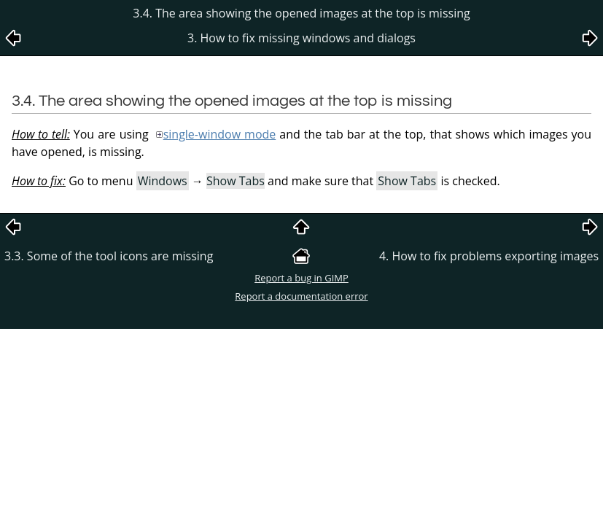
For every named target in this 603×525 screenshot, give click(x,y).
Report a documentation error (301, 296)
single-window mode (219, 134)
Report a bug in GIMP (301, 277)
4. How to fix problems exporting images (489, 256)
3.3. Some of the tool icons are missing (108, 256)
